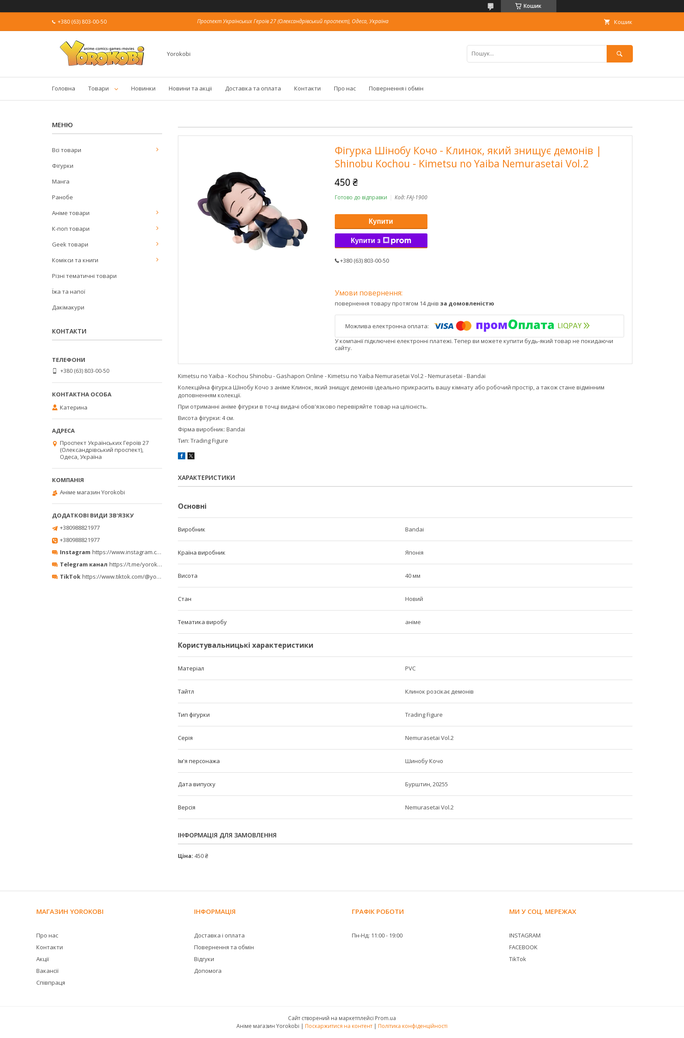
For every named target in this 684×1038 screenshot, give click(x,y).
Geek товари (70, 244)
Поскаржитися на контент (338, 1026)
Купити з (381, 241)
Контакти (307, 88)
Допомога (208, 971)
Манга (60, 181)
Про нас (345, 88)
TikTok (517, 959)
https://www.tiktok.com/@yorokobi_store (136, 576)
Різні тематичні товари (84, 276)
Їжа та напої (68, 291)
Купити (381, 221)
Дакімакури (68, 307)
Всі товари (66, 150)
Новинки (143, 88)
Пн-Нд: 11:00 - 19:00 (377, 935)
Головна (63, 88)
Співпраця (50, 982)
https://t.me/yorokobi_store (145, 564)
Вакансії (47, 971)
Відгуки (204, 959)
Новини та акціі (190, 88)
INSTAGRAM (525, 935)
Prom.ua (385, 1018)
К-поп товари (71, 229)
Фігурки (62, 166)
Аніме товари (71, 213)
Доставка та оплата (253, 88)
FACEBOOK (523, 947)
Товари (98, 88)
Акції (42, 959)
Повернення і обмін (396, 88)
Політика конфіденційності (413, 1026)
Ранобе (62, 197)
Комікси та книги (75, 260)
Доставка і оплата (219, 935)
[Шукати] (620, 53)
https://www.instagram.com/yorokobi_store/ (150, 552)
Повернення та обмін (224, 947)
